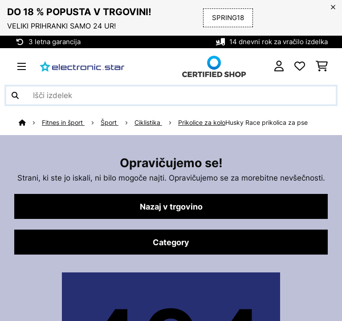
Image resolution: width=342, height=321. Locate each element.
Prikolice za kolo (201, 122)
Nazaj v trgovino (171, 206)
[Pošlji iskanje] (15, 95)
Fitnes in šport (63, 122)
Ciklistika (148, 122)
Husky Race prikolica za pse (266, 122)
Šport (109, 122)
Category (171, 242)
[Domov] (30, 122)
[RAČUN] (279, 66)
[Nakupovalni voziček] (322, 66)
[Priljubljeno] (299, 66)
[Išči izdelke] (171, 95)
